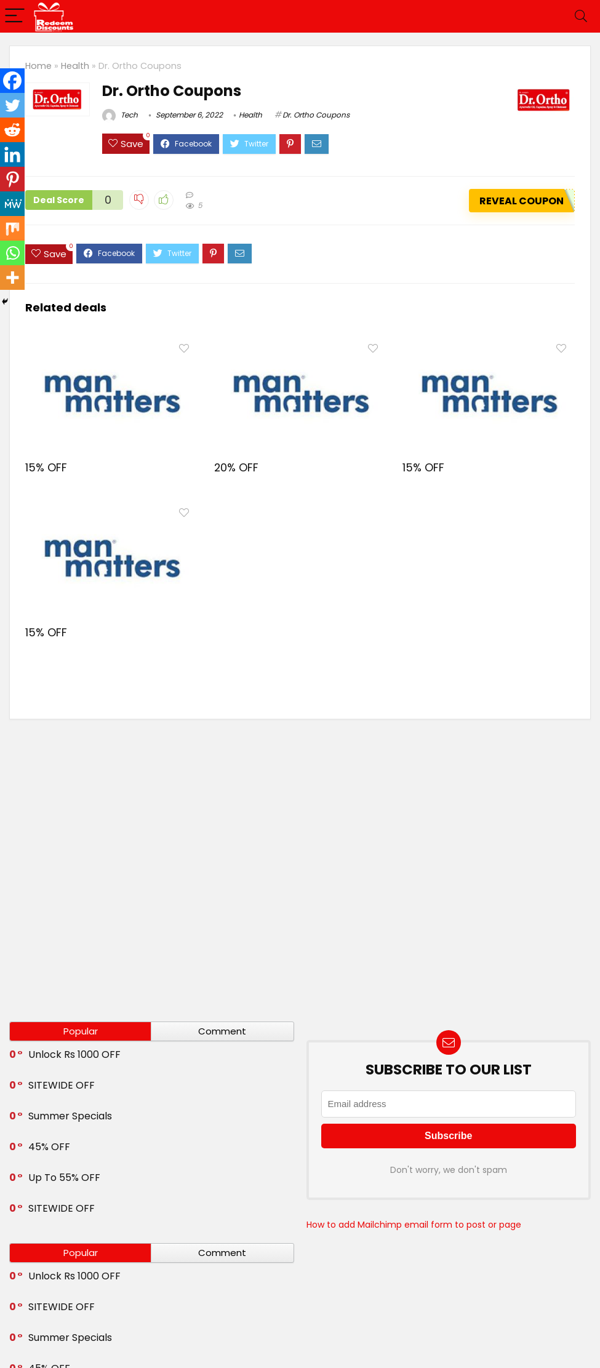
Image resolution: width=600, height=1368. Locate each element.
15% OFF (46, 467)
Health (75, 66)
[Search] (581, 16)
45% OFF (49, 1147)
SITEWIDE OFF (61, 1085)
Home (38, 66)
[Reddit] (12, 130)
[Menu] (15, 16)
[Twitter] (12, 105)
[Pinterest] (12, 179)
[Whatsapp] (12, 253)
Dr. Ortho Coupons (316, 115)
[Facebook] (12, 80)
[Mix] (12, 228)
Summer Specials (70, 1116)
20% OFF (236, 467)
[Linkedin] (12, 154)
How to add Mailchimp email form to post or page (413, 1224)
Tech (120, 115)
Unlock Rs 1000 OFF (74, 1054)
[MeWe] (12, 203)
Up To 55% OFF (64, 1177)
